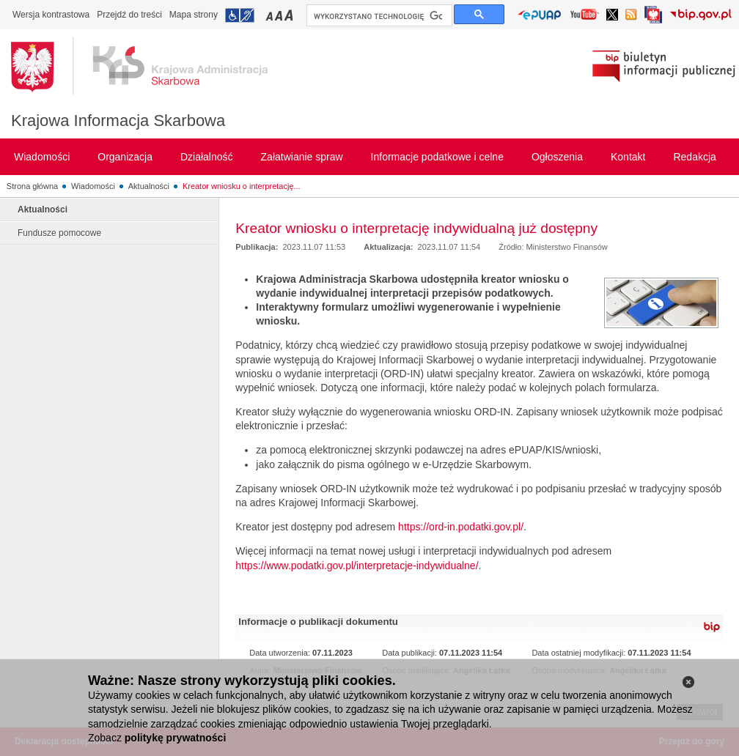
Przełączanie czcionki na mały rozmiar (270, 15)
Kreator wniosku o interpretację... (242, 186)
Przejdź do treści (129, 15)
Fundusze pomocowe (59, 233)
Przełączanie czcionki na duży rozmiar (289, 15)
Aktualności (148, 186)
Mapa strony (193, 15)
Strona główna (32, 186)
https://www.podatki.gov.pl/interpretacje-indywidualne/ (356, 565)
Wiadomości (93, 186)
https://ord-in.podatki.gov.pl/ (460, 527)
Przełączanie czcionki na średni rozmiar (280, 15)
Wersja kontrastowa (50, 15)
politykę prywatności (175, 738)
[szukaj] (378, 16)
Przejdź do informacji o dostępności (239, 15)
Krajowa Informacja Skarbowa (118, 120)
